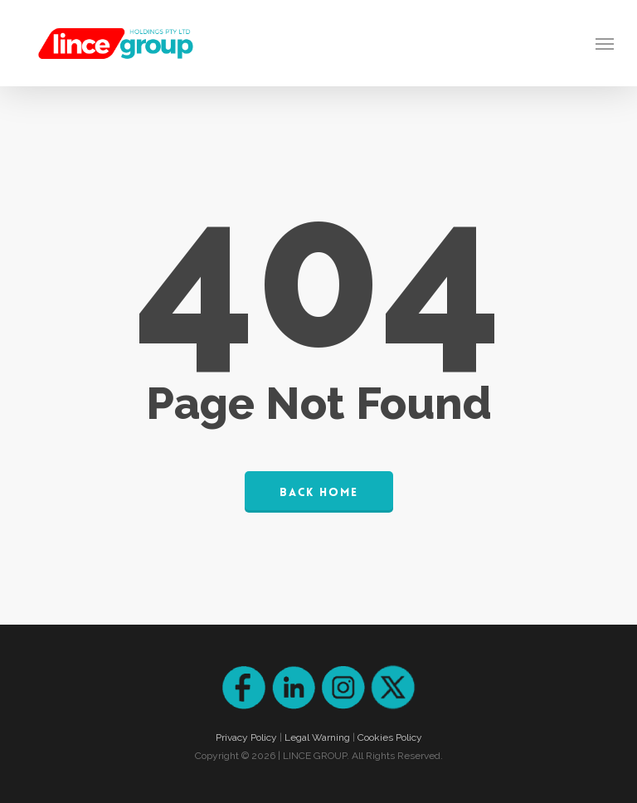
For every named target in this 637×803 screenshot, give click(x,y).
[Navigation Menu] (605, 43)
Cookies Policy (389, 737)
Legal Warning (317, 737)
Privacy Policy (246, 737)
